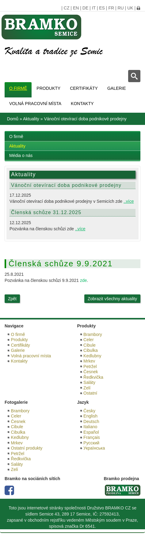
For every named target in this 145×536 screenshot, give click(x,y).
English (90, 416)
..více (129, 201)
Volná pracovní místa (35, 103)
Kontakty (82, 103)
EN (76, 7)
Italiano (90, 426)
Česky (89, 410)
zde (83, 280)
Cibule (89, 345)
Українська (94, 448)
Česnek (90, 371)
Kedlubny (92, 355)
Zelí (86, 387)
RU (120, 7)
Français (91, 437)
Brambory (92, 334)
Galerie (116, 88)
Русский (91, 442)
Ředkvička (93, 377)
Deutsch (91, 421)
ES (102, 7)
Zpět (12, 298)
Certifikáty (84, 88)
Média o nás (20, 155)
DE (85, 7)
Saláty (89, 382)
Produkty (48, 88)
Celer (88, 339)
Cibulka (90, 350)
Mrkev (89, 361)
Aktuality (31, 118)
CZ (67, 7)
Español (91, 432)
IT (94, 7)
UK (130, 7)
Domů (12, 118)
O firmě (18, 88)
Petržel (90, 366)
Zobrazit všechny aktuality (112, 298)
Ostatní (90, 393)
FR (111, 7)
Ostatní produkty (27, 448)
